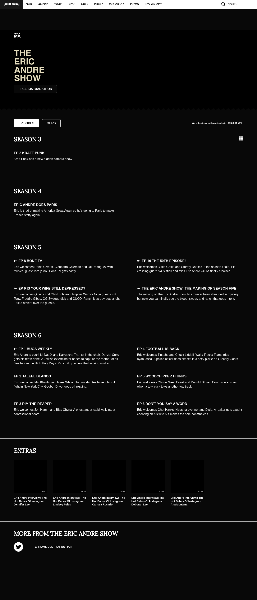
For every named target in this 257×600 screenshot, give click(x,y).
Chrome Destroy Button (53, 546)
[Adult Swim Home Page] (11, 4)
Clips (51, 123)
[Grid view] (241, 138)
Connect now (234, 123)
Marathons (43, 4)
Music (72, 4)
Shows (29, 4)
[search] (251, 4)
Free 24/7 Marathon (35, 89)
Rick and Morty (153, 4)
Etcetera (134, 4)
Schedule (98, 4)
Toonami (58, 4)
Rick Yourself (116, 4)
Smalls (84, 4)
